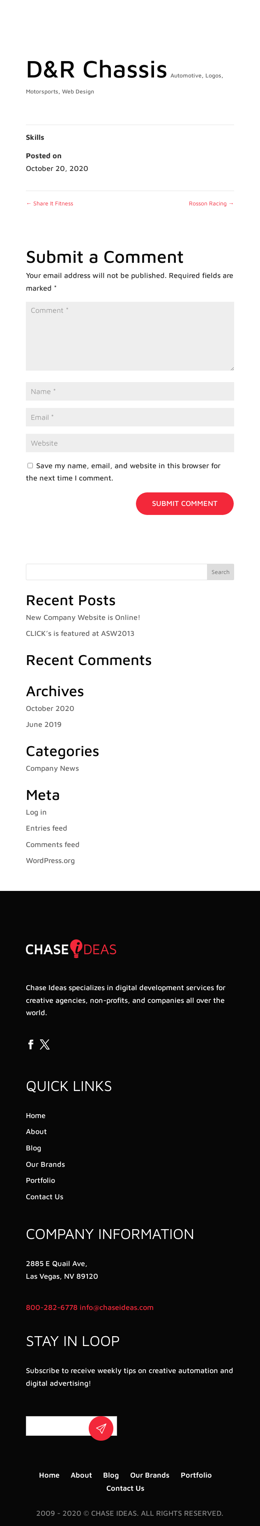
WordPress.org (50, 860)
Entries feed (46, 828)
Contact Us (44, 1196)
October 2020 (50, 708)
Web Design (78, 91)
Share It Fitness (49, 203)
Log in (36, 812)
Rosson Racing (211, 203)
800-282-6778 (52, 1307)
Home (36, 1115)
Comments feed (53, 844)
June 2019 (44, 724)
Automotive (186, 75)
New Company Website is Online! (83, 617)
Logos (213, 75)
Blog (33, 1147)
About (36, 1131)
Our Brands (45, 1164)
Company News (52, 768)
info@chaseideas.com (117, 1307)
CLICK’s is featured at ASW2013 (80, 633)
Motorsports (42, 91)
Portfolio (40, 1180)
